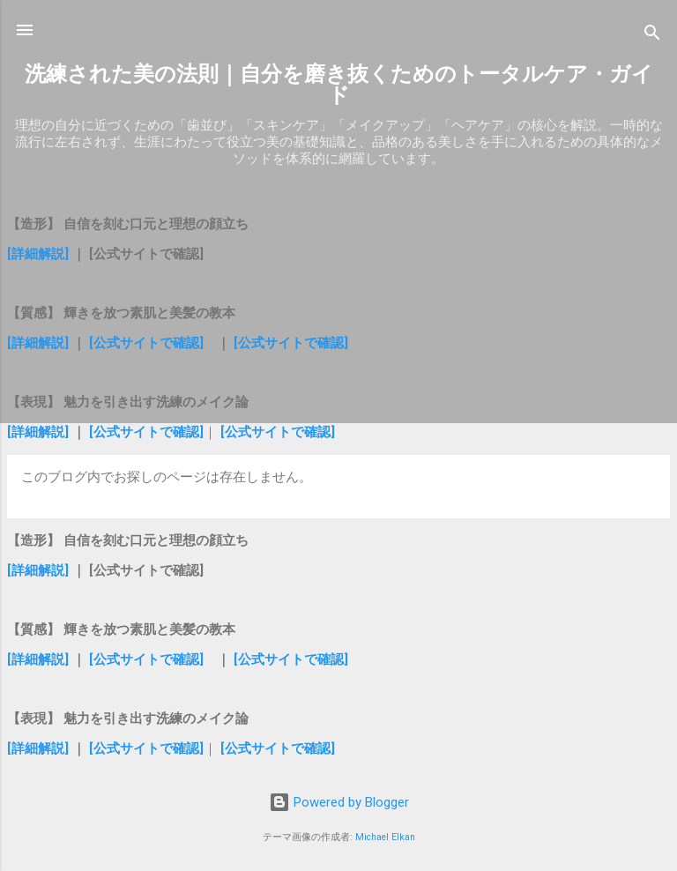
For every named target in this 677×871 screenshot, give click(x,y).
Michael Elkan (385, 837)
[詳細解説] (39, 254)
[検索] (652, 36)
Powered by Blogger (339, 802)
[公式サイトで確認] (146, 343)
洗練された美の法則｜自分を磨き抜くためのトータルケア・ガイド (339, 85)
